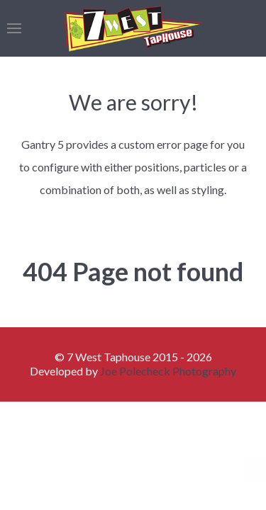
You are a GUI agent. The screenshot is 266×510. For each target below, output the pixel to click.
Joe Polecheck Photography (168, 371)
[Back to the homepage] (132, 28)
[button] (14, 28)
